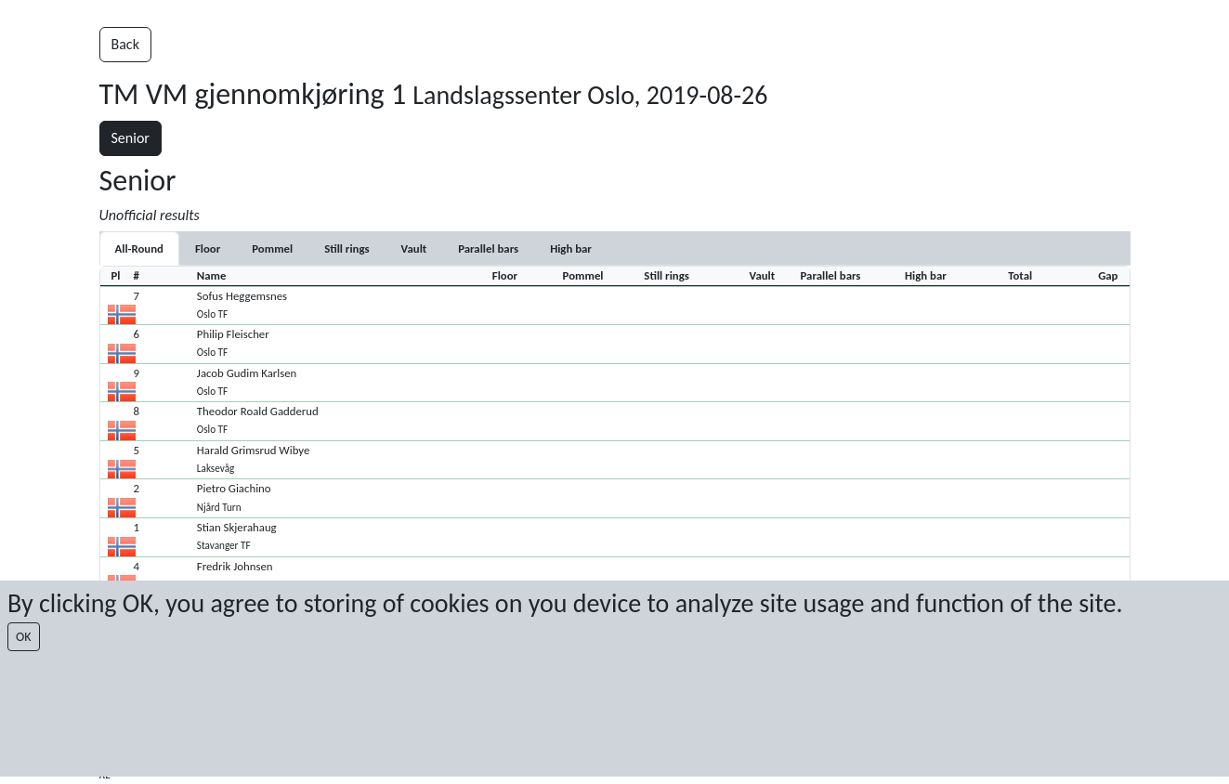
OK (24, 637)
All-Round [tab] (139, 248)
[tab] (207, 248)
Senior (130, 138)
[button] (615, 305)
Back (125, 44)
